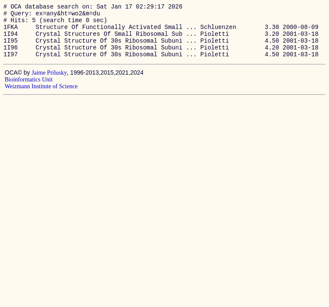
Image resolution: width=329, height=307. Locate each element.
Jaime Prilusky (49, 83)
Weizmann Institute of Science (41, 96)
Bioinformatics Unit (28, 90)
